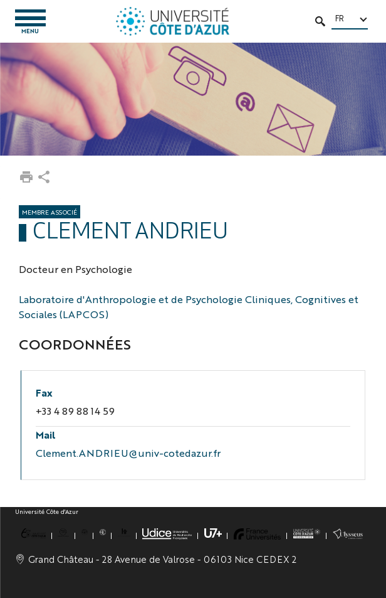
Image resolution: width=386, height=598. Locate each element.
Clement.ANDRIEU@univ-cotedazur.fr (128, 452)
